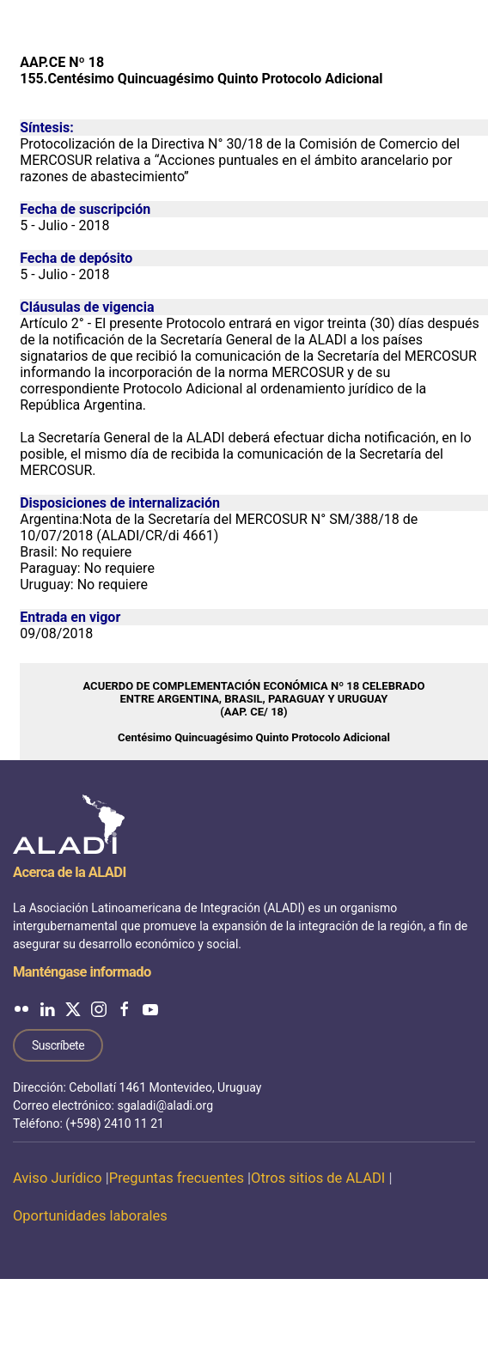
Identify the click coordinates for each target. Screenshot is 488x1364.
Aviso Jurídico (57, 1178)
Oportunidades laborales (90, 1216)
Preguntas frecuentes (176, 1178)
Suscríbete (58, 1045)
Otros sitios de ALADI (318, 1178)
